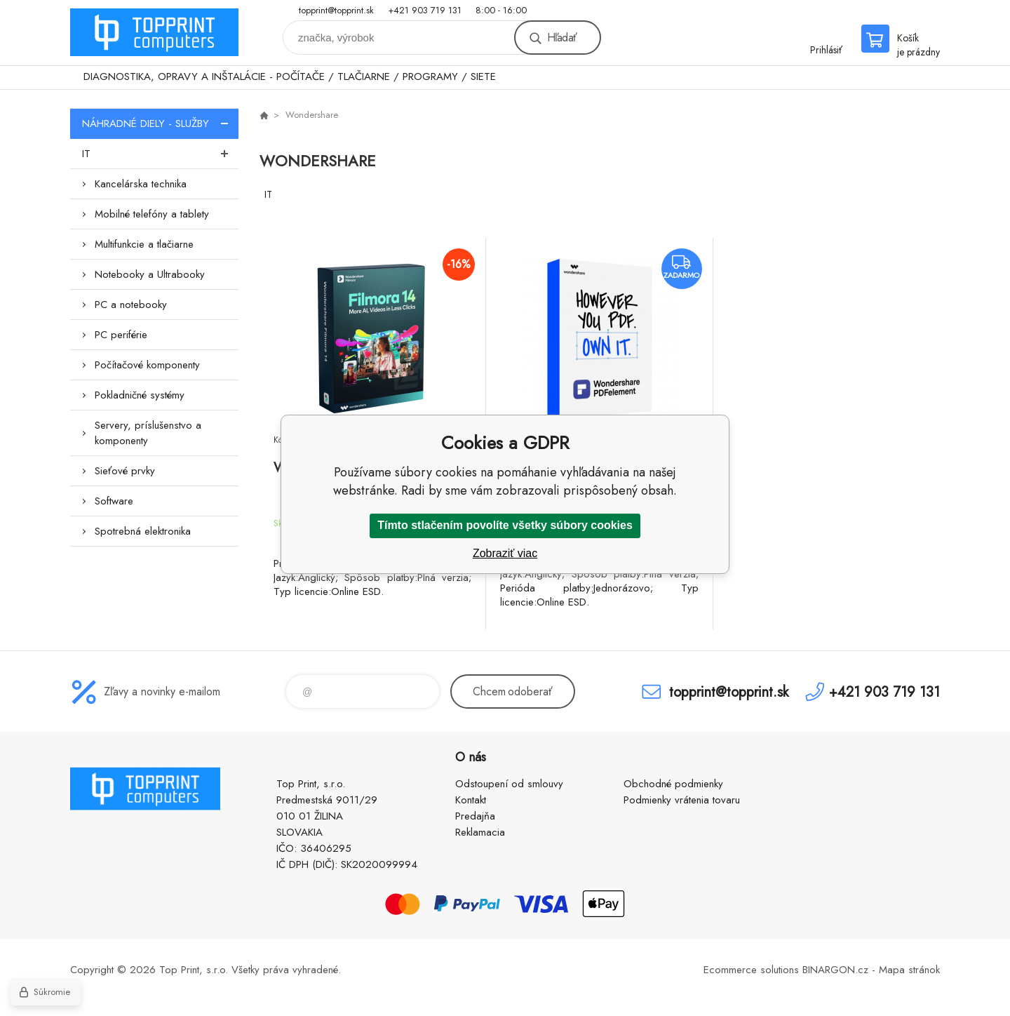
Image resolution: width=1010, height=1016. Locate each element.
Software (114, 501)
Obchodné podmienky (673, 783)
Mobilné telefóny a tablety (152, 214)
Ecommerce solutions (751, 969)
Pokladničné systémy (139, 395)
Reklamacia (480, 832)
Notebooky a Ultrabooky (150, 274)
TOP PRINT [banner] (154, 32)
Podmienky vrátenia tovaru (682, 800)
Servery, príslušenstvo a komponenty (148, 432)
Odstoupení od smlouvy (509, 783)
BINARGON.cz (835, 969)
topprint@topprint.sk (336, 10)
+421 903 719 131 (425, 10)
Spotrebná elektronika (143, 531)
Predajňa (475, 816)
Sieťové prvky (125, 471)
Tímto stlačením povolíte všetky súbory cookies (505, 525)
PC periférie (121, 334)
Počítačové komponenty (147, 365)
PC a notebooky (131, 304)
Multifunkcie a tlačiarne (144, 244)
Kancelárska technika (141, 184)
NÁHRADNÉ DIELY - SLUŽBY (160, 123)
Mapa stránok (909, 969)
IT (160, 153)
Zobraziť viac (505, 553)
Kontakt (470, 800)
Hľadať (562, 37)
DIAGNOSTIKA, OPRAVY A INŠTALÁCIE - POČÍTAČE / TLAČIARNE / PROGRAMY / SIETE (289, 76)
